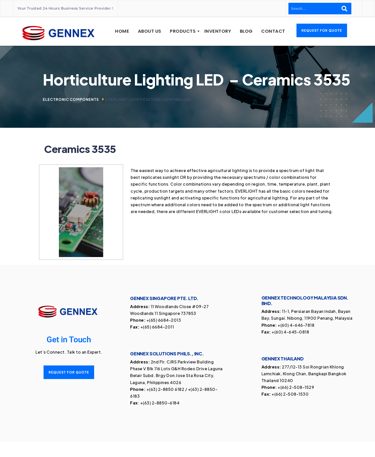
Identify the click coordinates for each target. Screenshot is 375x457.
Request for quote (69, 372)
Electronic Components (71, 99)
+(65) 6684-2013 (163, 320)
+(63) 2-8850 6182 (165, 389)
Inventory (217, 31)
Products (183, 31)
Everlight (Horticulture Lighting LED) (148, 99)
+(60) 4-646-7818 (296, 325)
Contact (273, 31)
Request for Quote (322, 30)
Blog (246, 31)
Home (122, 31)
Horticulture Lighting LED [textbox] (196, 79)
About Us (149, 31)
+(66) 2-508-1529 (296, 387)
